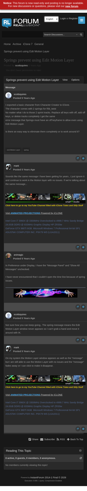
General (39, 44)
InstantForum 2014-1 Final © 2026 (48, 477)
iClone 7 (28, 44)
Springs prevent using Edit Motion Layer (26, 51)
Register (73, 18)
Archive (17, 44)
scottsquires (21, 65)
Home (7, 44)
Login (63, 18)
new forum (71, 6)
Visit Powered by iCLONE (33, 213)
